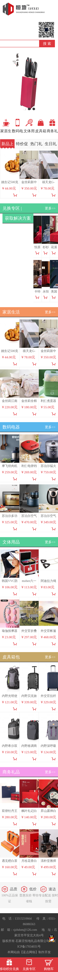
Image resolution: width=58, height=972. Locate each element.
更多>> (50, 208)
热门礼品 (36, 145)
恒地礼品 (24, 9)
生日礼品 (51, 145)
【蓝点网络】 (29, 952)
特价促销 (22, 145)
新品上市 (7, 145)
